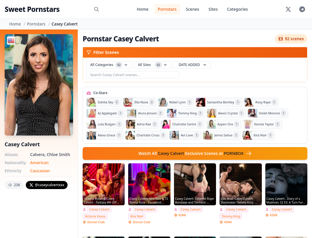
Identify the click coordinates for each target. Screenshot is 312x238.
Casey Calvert (99, 209)
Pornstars (167, 9)
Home (142, 9)
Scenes (192, 9)
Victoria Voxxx (95, 216)
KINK (182, 215)
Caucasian (40, 170)
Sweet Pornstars (32, 9)
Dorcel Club (96, 222)
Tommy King (231, 216)
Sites (213, 9)
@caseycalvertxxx (46, 184)
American (39, 162)
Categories (237, 9)
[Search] (96, 9)
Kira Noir (136, 216)
